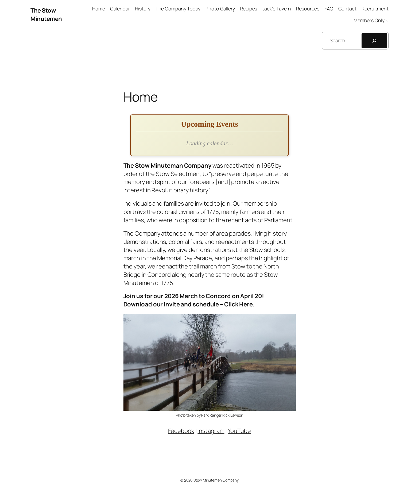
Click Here (238, 304)
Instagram (210, 431)
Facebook (181, 431)
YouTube (239, 431)
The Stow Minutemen (46, 14)
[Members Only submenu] (387, 20)
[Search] (374, 40)
